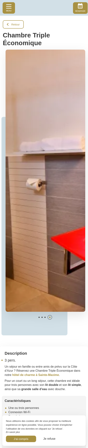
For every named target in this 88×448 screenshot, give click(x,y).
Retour (13, 24)
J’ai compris (21, 438)
